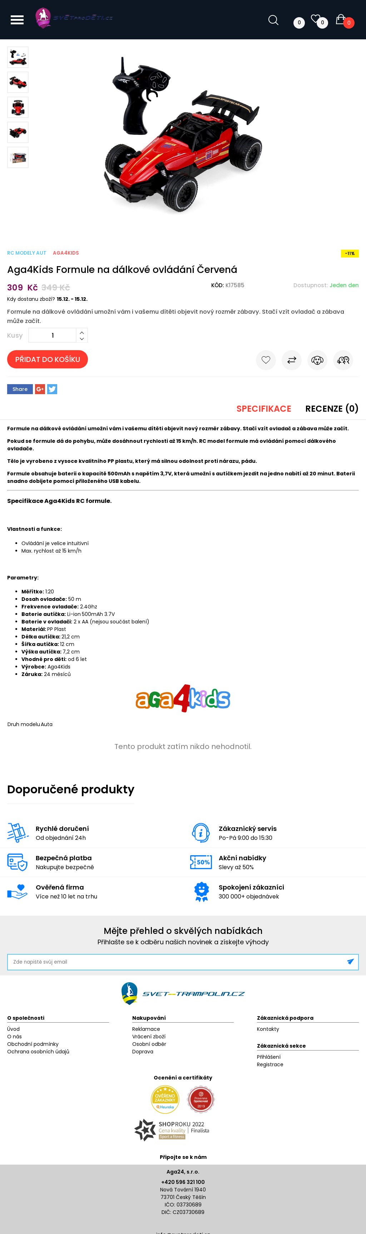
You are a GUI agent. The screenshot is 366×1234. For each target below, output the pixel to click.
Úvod (13, 1029)
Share (20, 389)
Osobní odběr (149, 1044)
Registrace (270, 1064)
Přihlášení (269, 1057)
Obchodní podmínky (33, 1044)
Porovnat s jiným (292, 361)
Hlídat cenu (317, 361)
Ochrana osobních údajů (38, 1051)
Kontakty (268, 1029)
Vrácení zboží (148, 1036)
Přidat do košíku (47, 359)
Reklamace (146, 1029)
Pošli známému (343, 361)
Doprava (142, 1051)
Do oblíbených (266, 361)
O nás (14, 1036)
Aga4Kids (66, 253)
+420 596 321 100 (183, 1182)
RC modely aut (26, 253)
